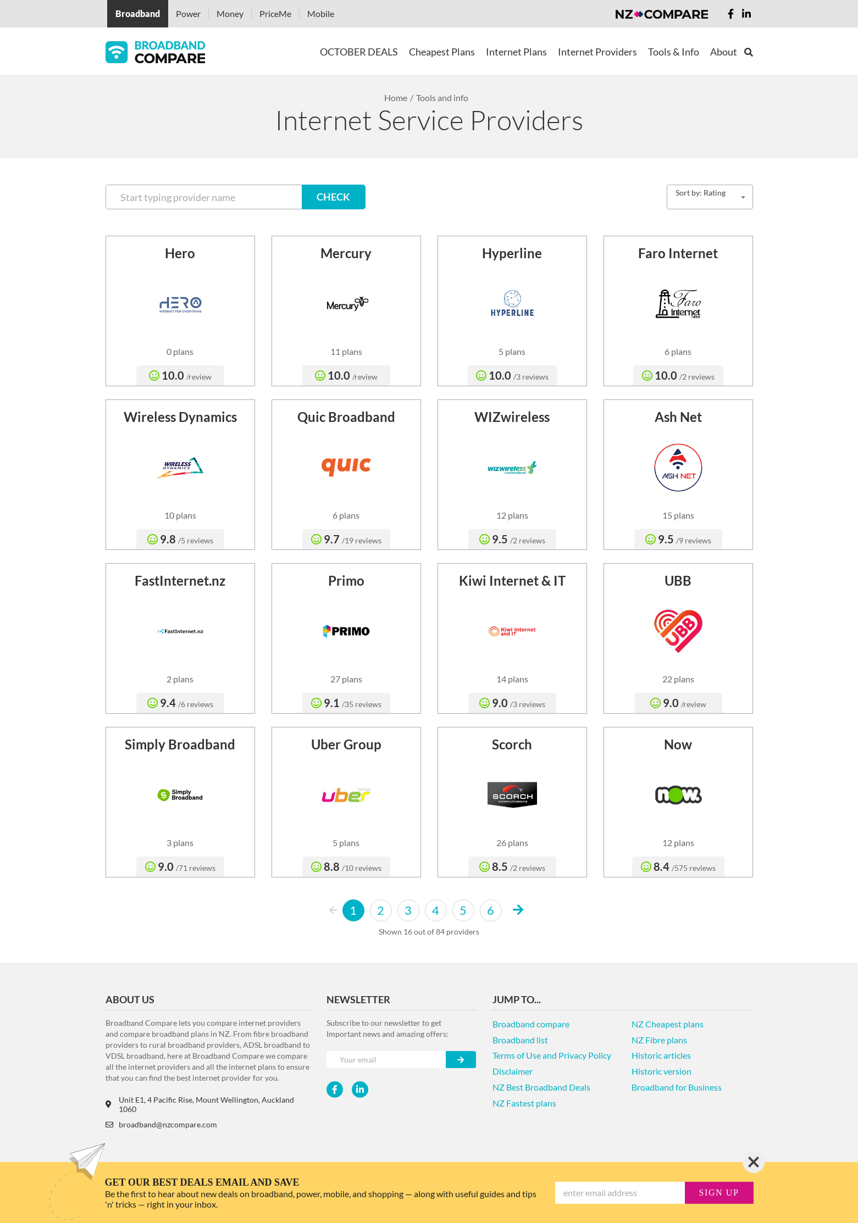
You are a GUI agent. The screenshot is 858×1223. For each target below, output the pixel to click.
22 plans (678, 679)
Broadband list (520, 1040)
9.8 (180, 539)
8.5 (512, 866)
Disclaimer (512, 1071)
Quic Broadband (346, 417)
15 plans (678, 515)
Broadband (137, 13)
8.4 (678, 866)
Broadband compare (530, 1024)
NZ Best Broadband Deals (541, 1087)
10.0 (180, 375)
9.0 (512, 702)
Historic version (661, 1071)
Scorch (512, 744)
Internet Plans (516, 52)
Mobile (320, 13)
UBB (678, 580)
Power (188, 13)
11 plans (346, 351)
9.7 (346, 539)
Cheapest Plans (442, 52)
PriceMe (275, 13)
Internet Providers (597, 52)
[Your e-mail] (386, 1059)
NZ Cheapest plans (668, 1024)
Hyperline (512, 253)
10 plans (180, 515)
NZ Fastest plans (524, 1103)
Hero (180, 253)
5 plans (512, 351)
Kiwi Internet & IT (512, 580)
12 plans (512, 515)
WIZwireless (512, 417)
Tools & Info (673, 52)
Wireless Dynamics (180, 417)
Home (395, 97)
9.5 (512, 539)
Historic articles (661, 1055)
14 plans (512, 679)
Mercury (346, 253)
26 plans (512, 842)
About (723, 52)
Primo (346, 580)
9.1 (346, 702)
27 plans (346, 679)
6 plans (678, 351)
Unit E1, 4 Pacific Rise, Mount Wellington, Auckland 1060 (200, 1104)
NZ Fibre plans (659, 1040)
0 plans (180, 351)
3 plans (180, 842)
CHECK (333, 197)
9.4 (180, 702)
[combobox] (710, 197)
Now (678, 744)
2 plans (180, 679)
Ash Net (678, 417)
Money (230, 13)
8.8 (346, 866)
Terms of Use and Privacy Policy (551, 1055)
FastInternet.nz (180, 580)
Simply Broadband (180, 744)
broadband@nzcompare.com (161, 1124)
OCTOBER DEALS (359, 52)
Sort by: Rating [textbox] (701, 192)
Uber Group (346, 744)
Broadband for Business (677, 1087)
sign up (719, 1192)
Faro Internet (678, 253)
